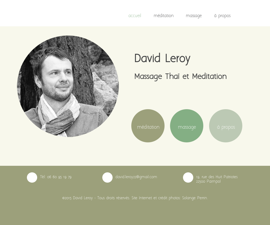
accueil (134, 15)
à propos (222, 15)
